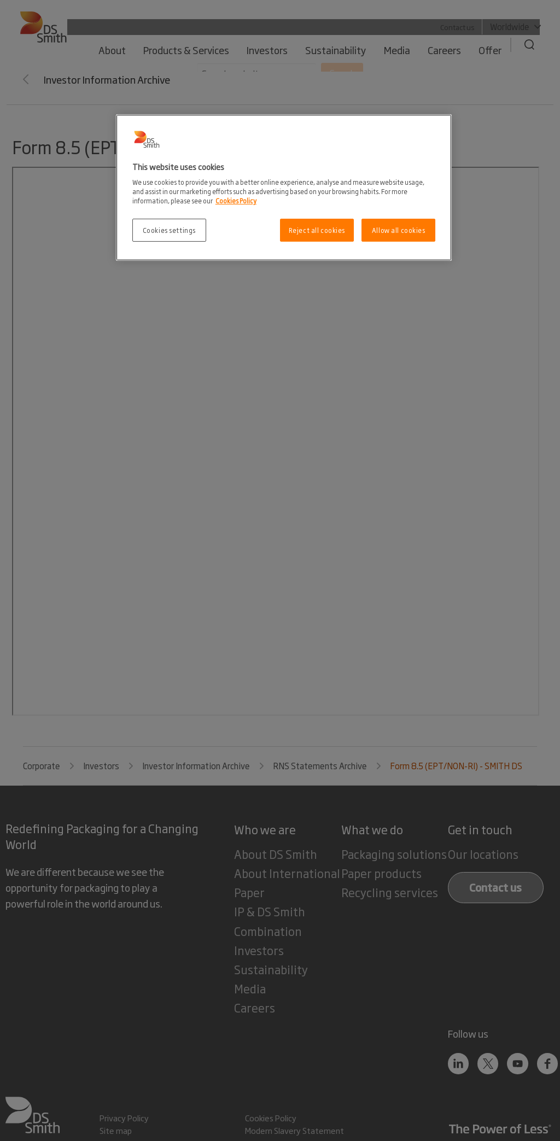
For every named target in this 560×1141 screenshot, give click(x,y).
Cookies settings (169, 230)
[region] (284, 187)
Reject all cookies (317, 230)
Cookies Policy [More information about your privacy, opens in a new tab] (235, 200)
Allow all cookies (398, 230)
